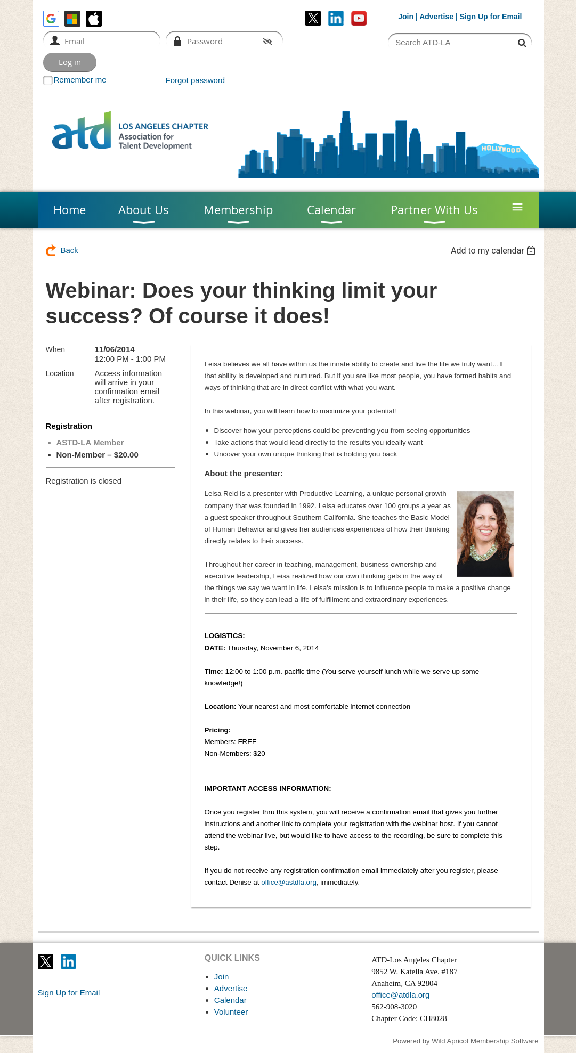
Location (60, 373)
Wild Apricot (450, 1041)
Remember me (80, 79)
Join (405, 16)
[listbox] (495, 250)
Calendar (230, 1000)
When (56, 349)
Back (69, 250)
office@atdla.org (400, 994)
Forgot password (195, 80)
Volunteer (231, 1011)
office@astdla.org (289, 882)
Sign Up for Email (69, 992)
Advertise (436, 16)
